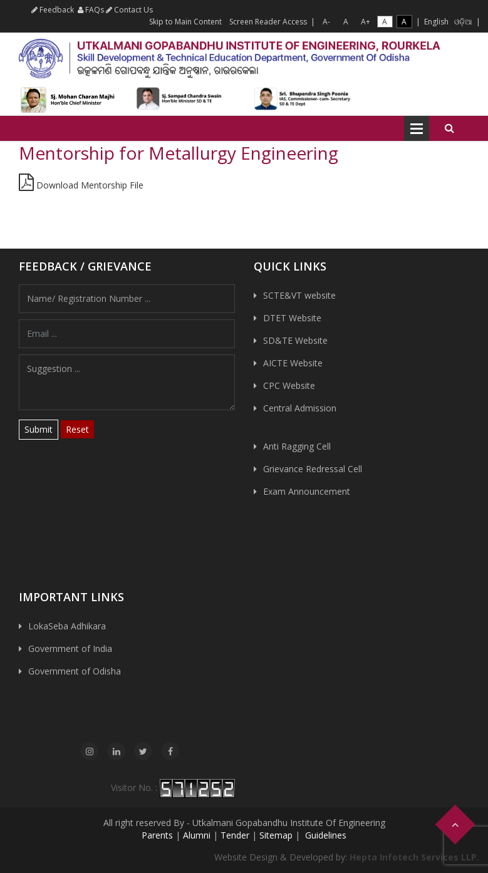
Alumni (196, 835)
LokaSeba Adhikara (67, 626)
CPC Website (289, 385)
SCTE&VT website (299, 295)
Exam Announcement (306, 491)
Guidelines (324, 835)
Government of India (70, 648)
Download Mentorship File (81, 185)
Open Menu (416, 128)
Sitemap (276, 835)
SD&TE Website (295, 340)
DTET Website (292, 318)
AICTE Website (293, 363)
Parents (157, 835)
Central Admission (299, 408)
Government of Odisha (74, 671)
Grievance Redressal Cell (312, 469)
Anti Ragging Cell (297, 446)
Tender (235, 835)
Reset (77, 429)
